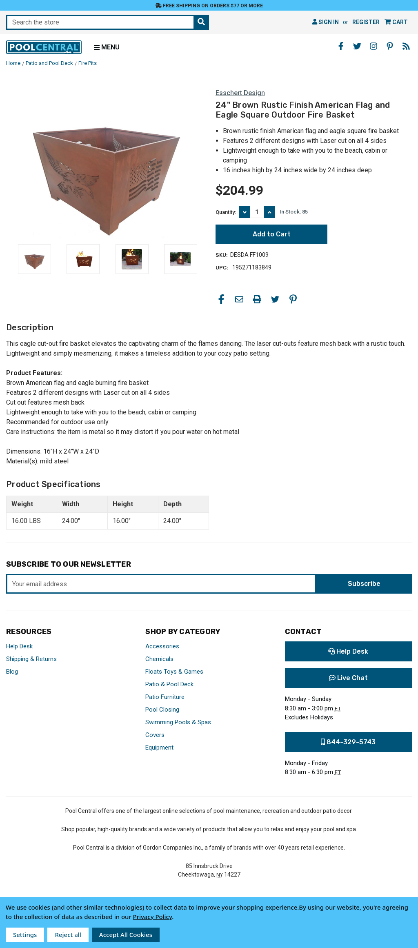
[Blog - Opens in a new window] (406, 46)
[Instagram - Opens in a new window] (373, 46)
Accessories (162, 646)
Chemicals (159, 659)
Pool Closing (162, 709)
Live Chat (348, 678)
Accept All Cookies (125, 934)
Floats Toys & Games (174, 671)
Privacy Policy (152, 916)
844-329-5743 (348, 742)
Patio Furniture (165, 697)
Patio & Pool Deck (169, 684)
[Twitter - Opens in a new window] (357, 46)
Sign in (325, 22)
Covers (155, 735)
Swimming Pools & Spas (178, 722)
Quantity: (226, 212)
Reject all (68, 934)
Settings (25, 934)
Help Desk (19, 646)
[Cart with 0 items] (396, 22)
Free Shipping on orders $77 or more (209, 6)
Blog (12, 671)
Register (366, 22)
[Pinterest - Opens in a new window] (390, 46)
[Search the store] (201, 22)
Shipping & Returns (31, 659)
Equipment (159, 747)
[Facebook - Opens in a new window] (341, 46)
